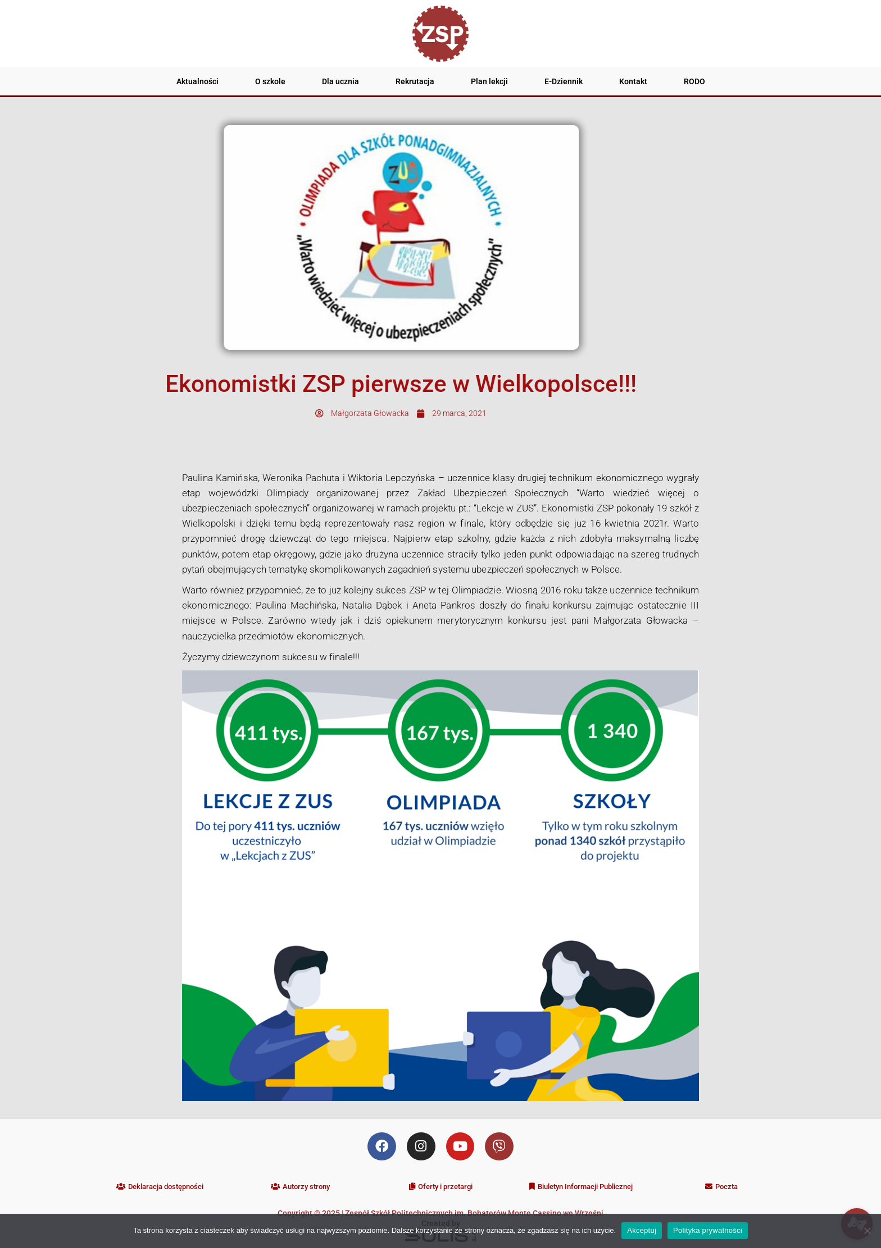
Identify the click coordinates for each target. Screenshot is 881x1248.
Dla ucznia (340, 81)
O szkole (270, 81)
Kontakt (633, 81)
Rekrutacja (415, 81)
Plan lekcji (489, 81)
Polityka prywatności (707, 1230)
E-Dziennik (563, 81)
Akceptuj (641, 1230)
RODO (694, 81)
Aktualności (197, 81)
